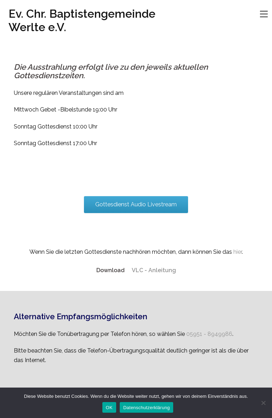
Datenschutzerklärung (146, 407)
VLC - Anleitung (154, 270)
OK (109, 407)
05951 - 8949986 (209, 334)
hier (237, 251)
